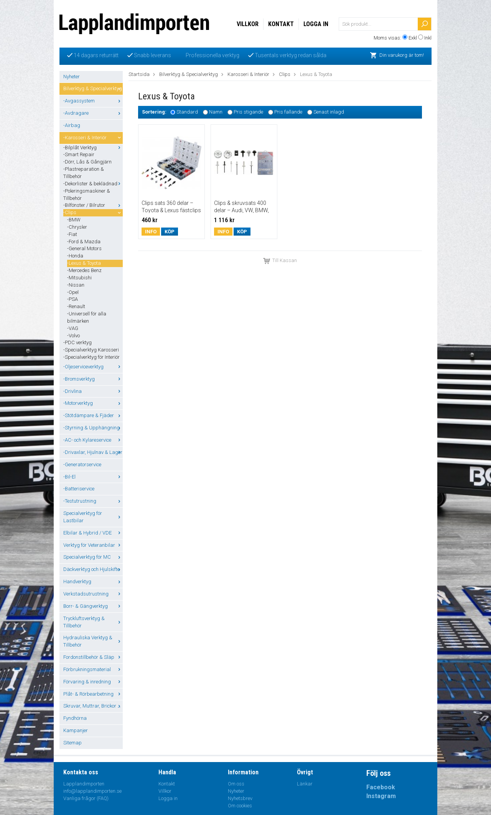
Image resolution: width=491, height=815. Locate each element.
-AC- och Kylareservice (93, 440)
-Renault (76, 306)
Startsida (139, 74)
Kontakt (281, 24)
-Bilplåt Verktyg (93, 147)
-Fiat (72, 234)
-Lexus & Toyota (84, 263)
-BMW (74, 220)
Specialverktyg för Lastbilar (93, 516)
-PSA (72, 299)
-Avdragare (93, 113)
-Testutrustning (93, 501)
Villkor (248, 24)
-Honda (75, 256)
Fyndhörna (75, 718)
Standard (187, 112)
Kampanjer (75, 730)
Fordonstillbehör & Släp (93, 657)
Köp (170, 231)
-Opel (73, 292)
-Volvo (73, 335)
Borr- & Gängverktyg (93, 606)
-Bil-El (93, 477)
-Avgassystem (93, 101)
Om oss (236, 784)
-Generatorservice (82, 464)
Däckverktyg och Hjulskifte (93, 569)
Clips (284, 74)
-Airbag (71, 125)
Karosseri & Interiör (248, 74)
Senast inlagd (328, 112)
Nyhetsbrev (240, 798)
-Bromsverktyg (93, 379)
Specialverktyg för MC (93, 557)
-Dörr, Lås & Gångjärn (87, 162)
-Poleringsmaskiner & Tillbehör (86, 194)
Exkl (413, 38)
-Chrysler (77, 227)
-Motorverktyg (93, 403)
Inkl (428, 38)
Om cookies (240, 805)
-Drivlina (93, 391)
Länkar (305, 784)
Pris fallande (288, 112)
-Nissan (75, 285)
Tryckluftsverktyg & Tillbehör (93, 622)
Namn (215, 112)
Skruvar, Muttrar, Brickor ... (93, 706)
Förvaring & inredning (93, 682)
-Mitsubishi (79, 277)
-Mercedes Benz (84, 270)
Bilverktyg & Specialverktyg (93, 88)
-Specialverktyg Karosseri (91, 350)
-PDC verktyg (77, 342)
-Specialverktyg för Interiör (91, 357)
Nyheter (71, 76)
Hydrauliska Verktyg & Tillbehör (93, 641)
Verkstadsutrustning (93, 594)
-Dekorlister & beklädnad (93, 183)
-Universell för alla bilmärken (86, 317)
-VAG (72, 328)
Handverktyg (93, 581)
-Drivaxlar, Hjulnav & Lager (93, 452)
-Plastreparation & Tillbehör (83, 172)
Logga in (315, 24)
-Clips (93, 212)
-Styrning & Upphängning (93, 428)
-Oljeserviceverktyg (93, 367)
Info (151, 231)
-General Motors (84, 248)
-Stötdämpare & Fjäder (93, 415)
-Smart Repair (78, 154)
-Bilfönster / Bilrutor (93, 205)
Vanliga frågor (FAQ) (86, 798)
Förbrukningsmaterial (93, 669)
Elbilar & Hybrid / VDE (93, 533)
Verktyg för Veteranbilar (93, 545)
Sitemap (72, 743)
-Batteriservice (78, 489)
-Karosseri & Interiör (93, 137)
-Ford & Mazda (84, 241)
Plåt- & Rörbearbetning (93, 694)
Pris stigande (248, 112)
